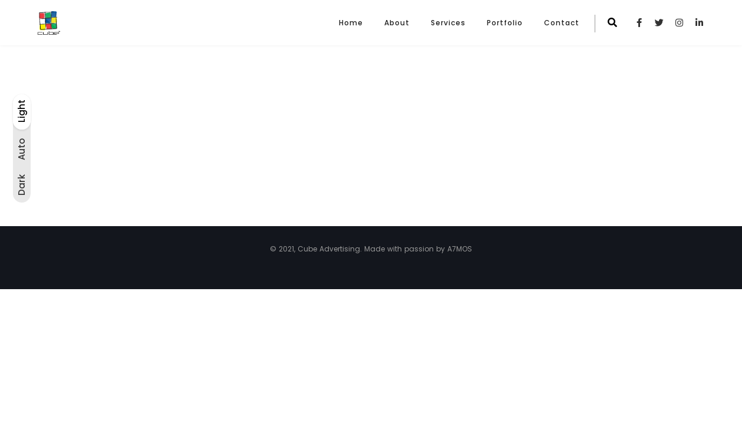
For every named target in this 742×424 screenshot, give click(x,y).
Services (448, 23)
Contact (561, 23)
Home (351, 23)
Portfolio (505, 23)
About (397, 23)
